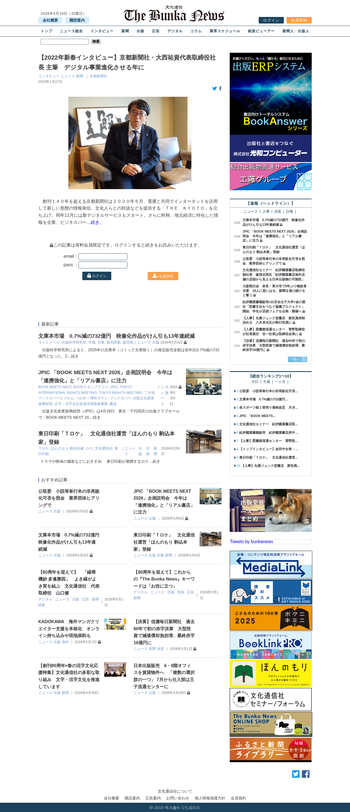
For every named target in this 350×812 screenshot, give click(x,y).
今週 (266, 382)
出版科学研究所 (74, 342)
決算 (160, 649)
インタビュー (102, 31)
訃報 (289, 211)
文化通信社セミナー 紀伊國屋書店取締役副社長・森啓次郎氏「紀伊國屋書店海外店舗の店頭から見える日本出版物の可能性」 (274, 274)
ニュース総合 (71, 31)
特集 (41, 605)
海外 (65, 642)
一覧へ (295, 359)
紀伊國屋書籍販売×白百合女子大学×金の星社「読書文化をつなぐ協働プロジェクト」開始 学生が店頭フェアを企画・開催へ (274, 306)
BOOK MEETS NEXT (54, 387)
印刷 (160, 555)
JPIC (114, 387)
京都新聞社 (98, 76)
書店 (113, 404)
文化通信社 (104, 448)
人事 (266, 211)
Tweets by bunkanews (251, 541)
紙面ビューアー (261, 31)
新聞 (125, 31)
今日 (254, 382)
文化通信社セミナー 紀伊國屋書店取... (268, 424)
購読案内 (77, 20)
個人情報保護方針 (210, 798)
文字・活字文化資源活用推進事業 (81, 404)
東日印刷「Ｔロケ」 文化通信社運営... (268, 457)
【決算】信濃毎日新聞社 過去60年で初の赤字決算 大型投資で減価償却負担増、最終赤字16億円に (274, 345)
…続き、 (95, 222)
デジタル (175, 31)
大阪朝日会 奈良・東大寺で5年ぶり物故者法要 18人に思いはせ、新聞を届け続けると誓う (275, 290)
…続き (73, 356)
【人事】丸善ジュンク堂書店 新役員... (270, 466)
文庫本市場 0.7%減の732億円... (263, 399)
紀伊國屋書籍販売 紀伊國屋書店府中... (268, 433)
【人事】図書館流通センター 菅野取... (268, 441)
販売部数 (114, 342)
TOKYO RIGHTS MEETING (120, 393)
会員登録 (299, 20)
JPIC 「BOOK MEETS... (257, 416)
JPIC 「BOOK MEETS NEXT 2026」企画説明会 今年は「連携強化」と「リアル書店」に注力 (275, 236)
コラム (196, 31)
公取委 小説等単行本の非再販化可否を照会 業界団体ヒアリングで (69, 498)
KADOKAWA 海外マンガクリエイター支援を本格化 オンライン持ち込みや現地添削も (69, 628)
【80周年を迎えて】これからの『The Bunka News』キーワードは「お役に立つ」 (164, 579)
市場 (91, 342)
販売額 (128, 342)
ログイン (271, 20)
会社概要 (50, 20)
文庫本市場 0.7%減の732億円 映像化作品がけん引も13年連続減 (116, 336)
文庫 (100, 342)
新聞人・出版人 (295, 31)
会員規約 (238, 798)
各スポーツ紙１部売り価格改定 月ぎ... (268, 407)
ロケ (89, 448)
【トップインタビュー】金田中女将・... (268, 449)
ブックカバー (120, 398)
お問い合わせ (177, 798)
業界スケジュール (225, 31)
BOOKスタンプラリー (90, 387)
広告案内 (153, 798)
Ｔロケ (43, 448)
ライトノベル (49, 342)
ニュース (68, 76)
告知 (180, 592)
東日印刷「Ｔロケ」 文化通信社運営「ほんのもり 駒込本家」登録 (164, 542)
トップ (46, 31)
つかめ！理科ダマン (92, 398)
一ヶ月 (280, 382)
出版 (140, 31)
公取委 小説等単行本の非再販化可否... (268, 391)
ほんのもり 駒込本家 (67, 448)
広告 (156, 31)
